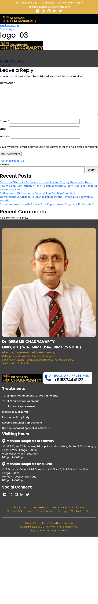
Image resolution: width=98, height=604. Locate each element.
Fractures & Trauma (15, 412)
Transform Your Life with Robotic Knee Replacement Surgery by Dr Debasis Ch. (48, 204)
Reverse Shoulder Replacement (22, 422)
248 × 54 (5, 65)
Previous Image (9, 25)
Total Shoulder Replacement (20, 401)
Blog (88, 511)
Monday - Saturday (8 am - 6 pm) (62, 2)
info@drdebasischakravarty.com (49, 7)
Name (4, 121)
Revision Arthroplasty (15, 417)
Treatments (41, 507)
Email (4, 128)
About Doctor (21, 507)
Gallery (62, 511)
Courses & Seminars (19, 511)
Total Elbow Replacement (18, 406)
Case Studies (45, 511)
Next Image (7, 29)
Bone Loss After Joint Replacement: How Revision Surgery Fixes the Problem (46, 182)
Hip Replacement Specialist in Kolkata (26, 428)
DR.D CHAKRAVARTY (48, 526)
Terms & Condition (51, 523)
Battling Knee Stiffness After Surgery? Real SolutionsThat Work (38, 193)
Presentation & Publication (69, 507)
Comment (7, 83)
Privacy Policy (32, 523)
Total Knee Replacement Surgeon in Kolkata (30, 395)
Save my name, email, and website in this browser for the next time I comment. (49, 147)
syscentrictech (61, 530)
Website (5, 136)
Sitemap (68, 523)
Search (5, 164)
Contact (76, 511)
